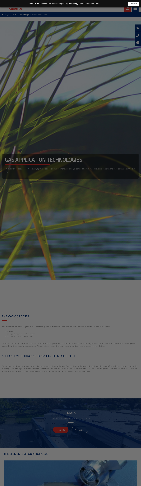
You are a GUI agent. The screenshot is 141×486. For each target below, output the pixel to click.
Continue (133, 4)
